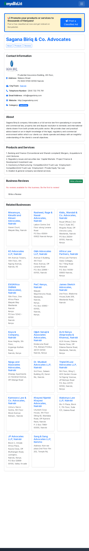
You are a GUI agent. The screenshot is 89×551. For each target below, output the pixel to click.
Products (18, 46)
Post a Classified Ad (71, 22)
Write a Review (76, 181)
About (9, 46)
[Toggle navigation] (82, 3)
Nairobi (23, 86)
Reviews (28, 46)
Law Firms (23, 105)
